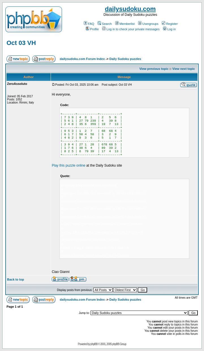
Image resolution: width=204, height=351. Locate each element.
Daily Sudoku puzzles (125, 59)
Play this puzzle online (68, 165)
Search (105, 23)
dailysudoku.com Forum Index (82, 59)
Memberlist (125, 23)
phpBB (94, 344)
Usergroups (148, 23)
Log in (169, 29)
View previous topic (153, 68)
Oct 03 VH (21, 42)
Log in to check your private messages (131, 29)
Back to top (15, 279)
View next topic (183, 68)
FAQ (89, 23)
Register (170, 23)
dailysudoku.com (130, 8)
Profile (92, 29)
